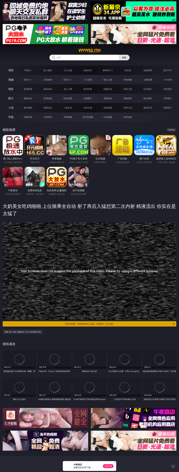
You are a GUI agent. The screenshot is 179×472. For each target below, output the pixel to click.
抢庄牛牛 (167, 70)
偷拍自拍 (48, 89)
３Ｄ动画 (87, 79)
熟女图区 (147, 98)
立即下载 (108, 466)
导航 (11, 117)
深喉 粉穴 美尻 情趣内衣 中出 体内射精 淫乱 (23, 332)
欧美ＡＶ (68, 79)
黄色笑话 (147, 107)
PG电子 (27, 70)
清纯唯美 (127, 98)
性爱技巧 (167, 107)
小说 (11, 107)
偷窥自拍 (28, 98)
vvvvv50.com (90, 50)
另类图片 (167, 98)
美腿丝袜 (108, 98)
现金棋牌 (147, 70)
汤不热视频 (87, 117)
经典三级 (127, 89)
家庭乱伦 (48, 107)
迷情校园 (108, 107)
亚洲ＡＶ (28, 79)
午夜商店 (48, 117)
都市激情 (28, 107)
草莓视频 (68, 117)
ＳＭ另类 (167, 79)
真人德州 (48, 70)
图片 (11, 98)
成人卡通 (68, 89)
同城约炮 (28, 117)
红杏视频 (108, 117)
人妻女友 (68, 107)
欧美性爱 (87, 89)
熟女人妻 (108, 79)
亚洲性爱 (28, 89)
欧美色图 (68, 98)
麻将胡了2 (108, 70)
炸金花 (127, 70)
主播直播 (147, 79)
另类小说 (127, 107)
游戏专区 (87, 70)
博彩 (11, 70)
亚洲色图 (48, 98)
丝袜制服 (127, 79)
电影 (11, 89)
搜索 (124, 57)
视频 (11, 79)
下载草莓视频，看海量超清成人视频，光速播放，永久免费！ (119, 323)
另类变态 (167, 89)
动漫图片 (87, 98)
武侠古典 (87, 107)
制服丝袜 (108, 89)
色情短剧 (127, 117)
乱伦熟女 (147, 89)
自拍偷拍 (48, 79)
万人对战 (68, 70)
